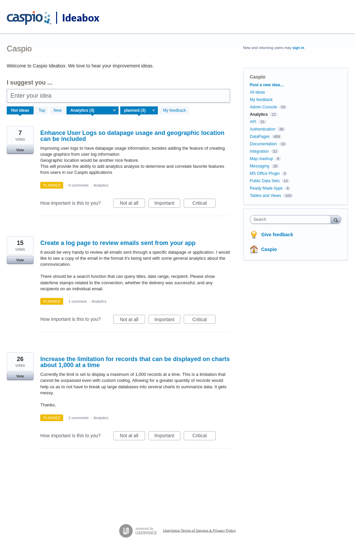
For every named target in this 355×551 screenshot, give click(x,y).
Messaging (259, 166)
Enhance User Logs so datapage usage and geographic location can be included (132, 136)
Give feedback (277, 234)
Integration (259, 151)
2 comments (79, 418)
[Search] (335, 219)
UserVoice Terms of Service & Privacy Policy (199, 530)
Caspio (269, 249)
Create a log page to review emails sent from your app (117, 243)
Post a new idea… (267, 85)
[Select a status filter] (139, 110)
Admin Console (263, 107)
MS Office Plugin (265, 173)
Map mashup (261, 158)
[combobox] (292, 219)
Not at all (132, 204)
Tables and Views (265, 195)
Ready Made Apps (266, 188)
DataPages (260, 136)
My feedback (174, 110)
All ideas (257, 92)
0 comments (79, 185)
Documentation (263, 144)
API (253, 121)
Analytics (100, 185)
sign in (298, 48)
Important (167, 204)
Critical (204, 204)
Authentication (262, 129)
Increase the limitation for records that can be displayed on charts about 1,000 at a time (135, 362)
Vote (20, 150)
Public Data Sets (265, 181)
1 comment (78, 301)
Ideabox (80, 17)
